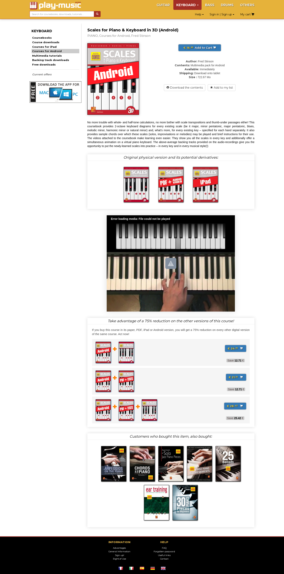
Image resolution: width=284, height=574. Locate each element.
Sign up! (119, 555)
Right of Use (119, 558)
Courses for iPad (44, 46)
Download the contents (184, 87)
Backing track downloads (50, 60)
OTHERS (247, 5)
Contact (164, 558)
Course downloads (45, 42)
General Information (119, 551)
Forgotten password (164, 551)
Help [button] (199, 14)
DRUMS (227, 5)
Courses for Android (47, 51)
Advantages (119, 548)
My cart (247, 14)
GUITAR (163, 5)
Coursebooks (42, 37)
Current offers (41, 74)
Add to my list (221, 87)
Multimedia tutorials (47, 55)
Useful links (164, 555)
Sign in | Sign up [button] (222, 14)
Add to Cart (199, 48)
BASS (209, 5)
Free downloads (44, 64)
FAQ (164, 548)
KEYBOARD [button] (187, 5)
